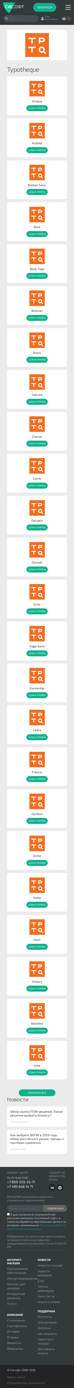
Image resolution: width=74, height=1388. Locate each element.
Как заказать (47, 1333)
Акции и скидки (49, 1302)
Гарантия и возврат (46, 1341)
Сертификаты (17, 1326)
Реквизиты (15, 1348)
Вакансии (14, 1343)
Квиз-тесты (46, 1296)
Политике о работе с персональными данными (36, 1226)
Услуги (12, 1303)
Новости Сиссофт (50, 1265)
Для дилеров (47, 1322)
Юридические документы (25, 1383)
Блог (41, 1281)
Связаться (44, 7)
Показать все (37, 1092)
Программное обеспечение (17, 1270)
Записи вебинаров (46, 1288)
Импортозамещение (22, 1278)
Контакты (45, 1316)
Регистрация (51, 19)
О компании (16, 1320)
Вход (47, 16)
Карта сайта (16, 1377)
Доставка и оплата (46, 1351)
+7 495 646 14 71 (20, 1186)
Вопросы (44, 1328)
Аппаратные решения (16, 1296)
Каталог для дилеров (16, 1286)
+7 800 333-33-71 (21, 1182)
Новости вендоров (45, 1273)
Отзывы (13, 1337)
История (13, 1331)
